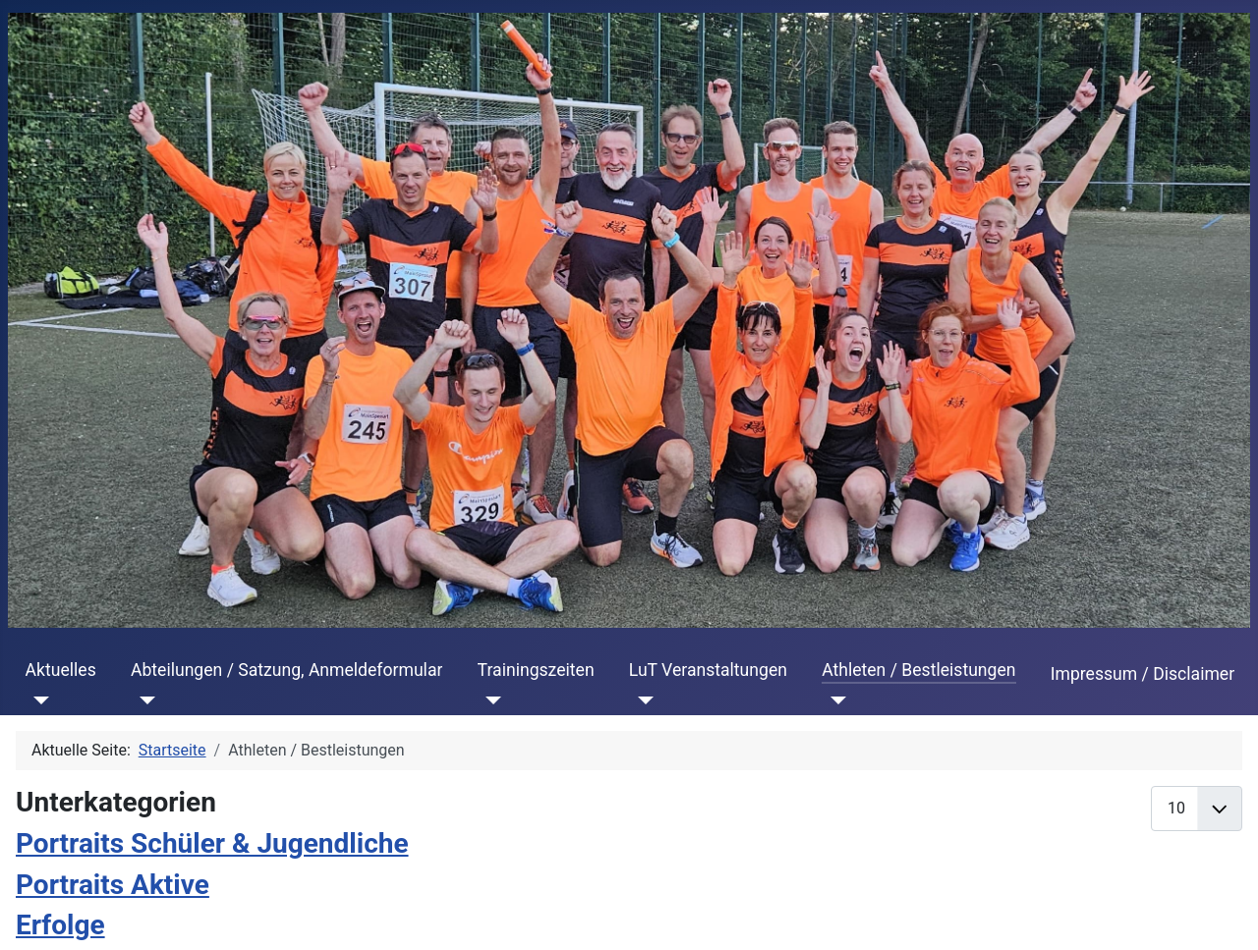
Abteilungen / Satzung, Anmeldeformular (286, 670)
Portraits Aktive (112, 884)
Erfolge (60, 925)
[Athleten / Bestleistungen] (834, 700)
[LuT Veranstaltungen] (641, 700)
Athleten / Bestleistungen (918, 670)
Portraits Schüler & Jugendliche (212, 843)
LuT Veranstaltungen (708, 670)
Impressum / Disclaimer (1142, 674)
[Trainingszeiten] (490, 700)
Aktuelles (61, 670)
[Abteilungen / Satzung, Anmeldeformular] (143, 700)
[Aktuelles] (38, 700)
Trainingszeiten (536, 670)
